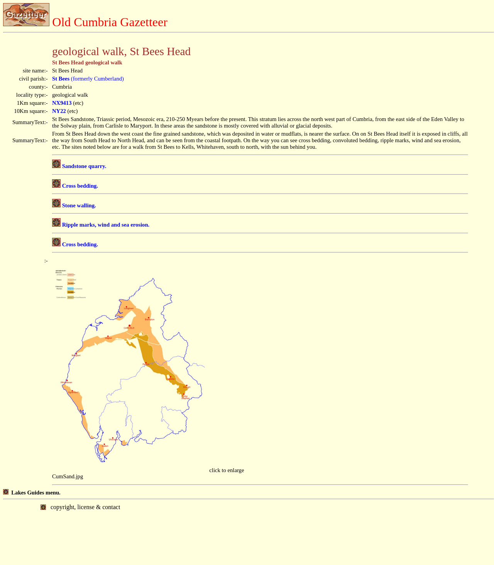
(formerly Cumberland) (88, 79)
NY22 (59, 111)
